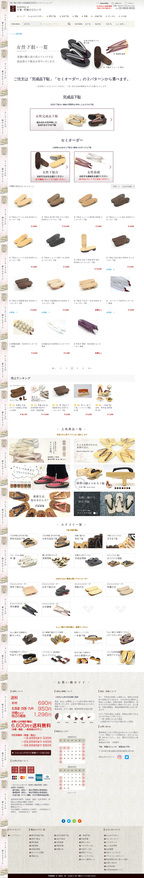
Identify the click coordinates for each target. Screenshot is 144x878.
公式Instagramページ (114, 870)
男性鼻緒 (34, 842)
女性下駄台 (60, 839)
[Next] (90, 368)
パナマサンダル (87, 846)
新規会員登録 (102, 3)
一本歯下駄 (97, 16)
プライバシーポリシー (115, 856)
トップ (22, 16)
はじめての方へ (36, 16)
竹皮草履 (84, 839)
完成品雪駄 (35, 849)
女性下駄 (65, 16)
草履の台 (59, 849)
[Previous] (53, 368)
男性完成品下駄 (37, 835)
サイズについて (112, 839)
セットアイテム (87, 856)
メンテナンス (111, 842)
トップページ (15, 835)
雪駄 (76, 16)
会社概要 (109, 849)
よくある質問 (111, 846)
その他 (123, 16)
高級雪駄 (34, 846)
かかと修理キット (121, 24)
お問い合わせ (111, 863)
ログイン (129, 3)
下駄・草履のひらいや (80, 876)
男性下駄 (52, 16)
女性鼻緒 (59, 842)
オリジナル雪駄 (37, 853)
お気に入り (116, 3)
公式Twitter (110, 866)
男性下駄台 (35, 839)
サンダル (111, 16)
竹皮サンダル (86, 849)
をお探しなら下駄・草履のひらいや (26, 8)
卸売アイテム (86, 853)
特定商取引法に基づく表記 (117, 859)
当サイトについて (113, 853)
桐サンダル (85, 842)
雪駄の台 (34, 856)
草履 (86, 16)
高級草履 (98, 24)
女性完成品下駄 (62, 835)
